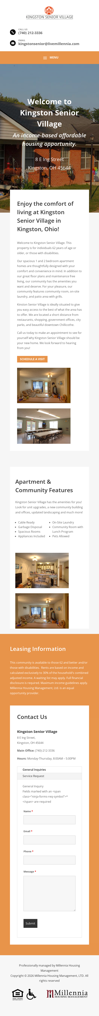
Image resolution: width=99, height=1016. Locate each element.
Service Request (33, 776)
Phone (28, 851)
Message (30, 871)
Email (28, 831)
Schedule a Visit (32, 359)
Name (28, 811)
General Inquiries (34, 770)
